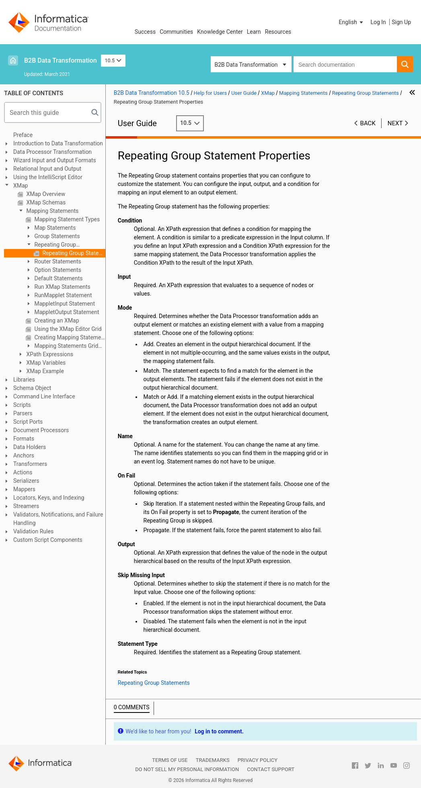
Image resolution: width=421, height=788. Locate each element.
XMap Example (44, 371)
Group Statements (56, 236)
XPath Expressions (49, 354)
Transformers (30, 464)
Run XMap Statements (61, 287)
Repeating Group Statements (50, 245)
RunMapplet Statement (62, 295)
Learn (254, 32)
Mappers (24, 489)
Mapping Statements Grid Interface (61, 346)
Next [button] (395, 123)
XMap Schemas (45, 202)
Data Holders (29, 447)
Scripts (22, 405)
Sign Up (401, 22)
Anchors (23, 455)
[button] (352, 22)
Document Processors (41, 430)
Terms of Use (169, 760)
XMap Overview (45, 194)
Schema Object (32, 388)
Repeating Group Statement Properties (73, 253)
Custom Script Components (47, 540)
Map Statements (54, 228)
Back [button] (368, 123)
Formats (23, 438)
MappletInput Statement (64, 303)
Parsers (23, 413)
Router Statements (57, 261)
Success (145, 32)
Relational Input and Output (47, 168)
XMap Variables (45, 362)
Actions (22, 472)
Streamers (26, 506)
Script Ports (28, 421)
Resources (278, 32)
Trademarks (213, 760)
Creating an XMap (56, 320)
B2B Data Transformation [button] (246, 64)
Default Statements (58, 278)
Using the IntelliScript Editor (47, 177)
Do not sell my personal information (187, 769)
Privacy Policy (257, 760)
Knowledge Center (219, 32)
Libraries (24, 379)
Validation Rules (33, 531)
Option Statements (57, 270)
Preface (23, 135)
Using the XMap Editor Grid (67, 329)
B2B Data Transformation (60, 60)
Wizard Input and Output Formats (54, 160)
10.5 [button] (113, 60)
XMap (20, 185)
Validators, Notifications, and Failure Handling (58, 518)
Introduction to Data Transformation (58, 143)
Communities (176, 32)
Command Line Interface (44, 396)
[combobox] (345, 64)
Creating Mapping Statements (69, 337)
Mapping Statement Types (66, 219)
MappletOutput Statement (66, 312)
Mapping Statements (51, 211)
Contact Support (270, 769)
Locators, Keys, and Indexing (48, 497)
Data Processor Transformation (52, 152)
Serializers (26, 481)
